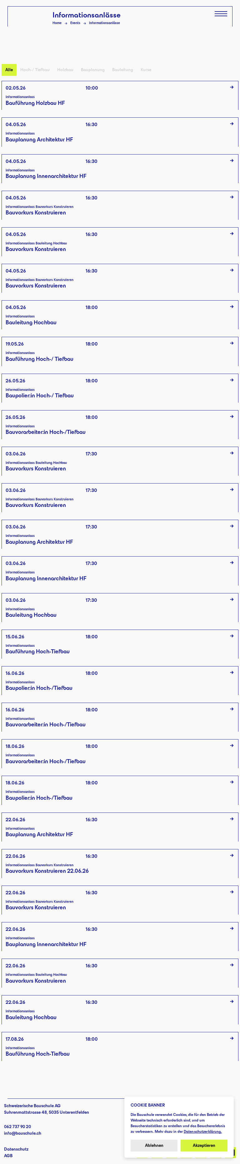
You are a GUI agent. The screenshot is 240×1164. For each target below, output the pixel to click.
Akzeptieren (204, 1145)
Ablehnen (154, 1145)
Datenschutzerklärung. (203, 1131)
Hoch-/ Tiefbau (35, 69)
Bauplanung (93, 69)
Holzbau (65, 69)
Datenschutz (16, 1149)
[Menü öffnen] (221, 14)
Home (57, 23)
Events (75, 23)
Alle (9, 69)
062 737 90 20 (17, 1126)
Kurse (146, 69)
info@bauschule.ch (22, 1133)
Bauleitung (122, 69)
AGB (8, 1155)
